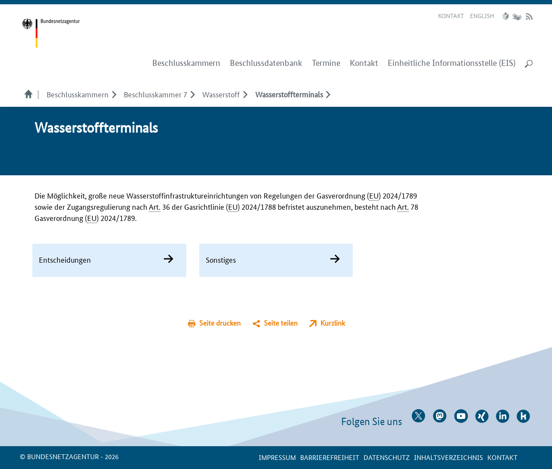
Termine (326, 63)
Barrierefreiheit (329, 457)
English (482, 15)
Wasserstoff (221, 94)
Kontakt (451, 15)
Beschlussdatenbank (266, 63)
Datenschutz (387, 457)
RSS (529, 16)
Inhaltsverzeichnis (448, 457)
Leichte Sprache (506, 16)
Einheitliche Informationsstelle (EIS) (451, 63)
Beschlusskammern (78, 94)
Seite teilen (281, 322)
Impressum (277, 457)
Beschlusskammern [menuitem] (186, 63)
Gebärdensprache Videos (517, 16)
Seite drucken (220, 322)
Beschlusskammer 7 (155, 94)
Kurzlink (332, 322)
